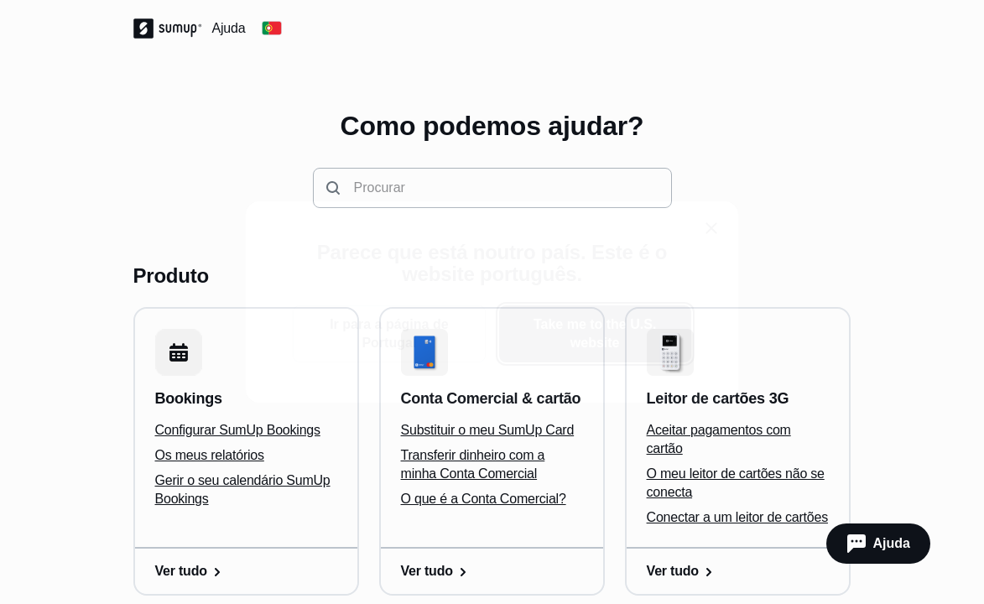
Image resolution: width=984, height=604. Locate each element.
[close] (711, 228)
